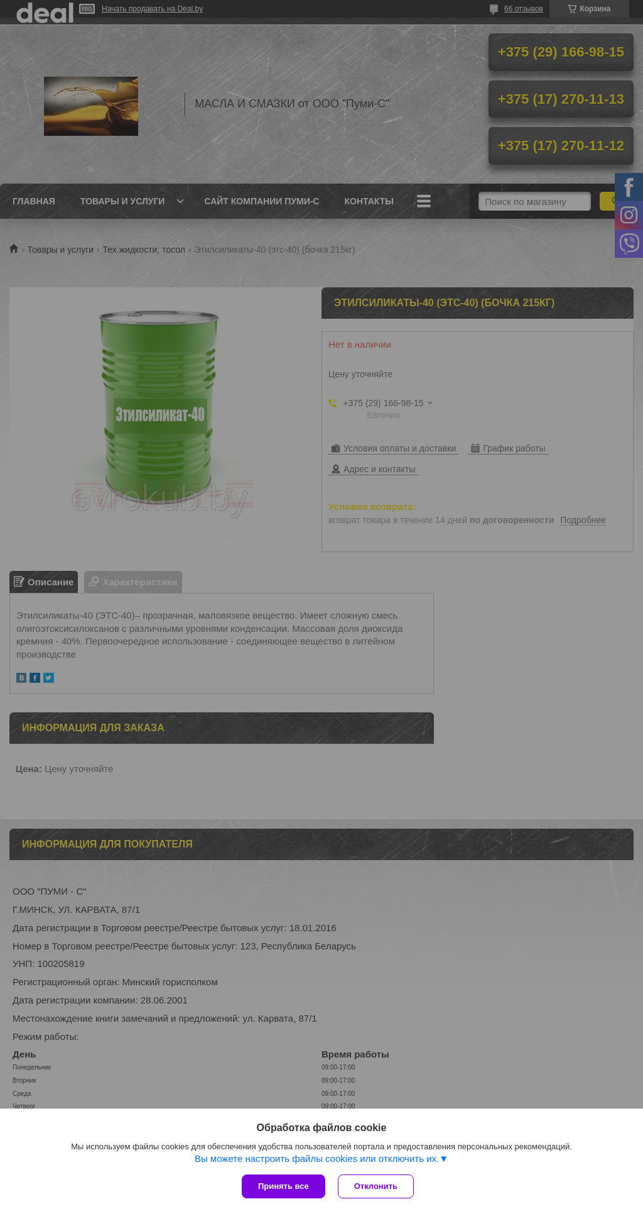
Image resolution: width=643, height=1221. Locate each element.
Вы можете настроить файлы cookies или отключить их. (317, 1158)
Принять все (283, 1186)
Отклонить (375, 1186)
